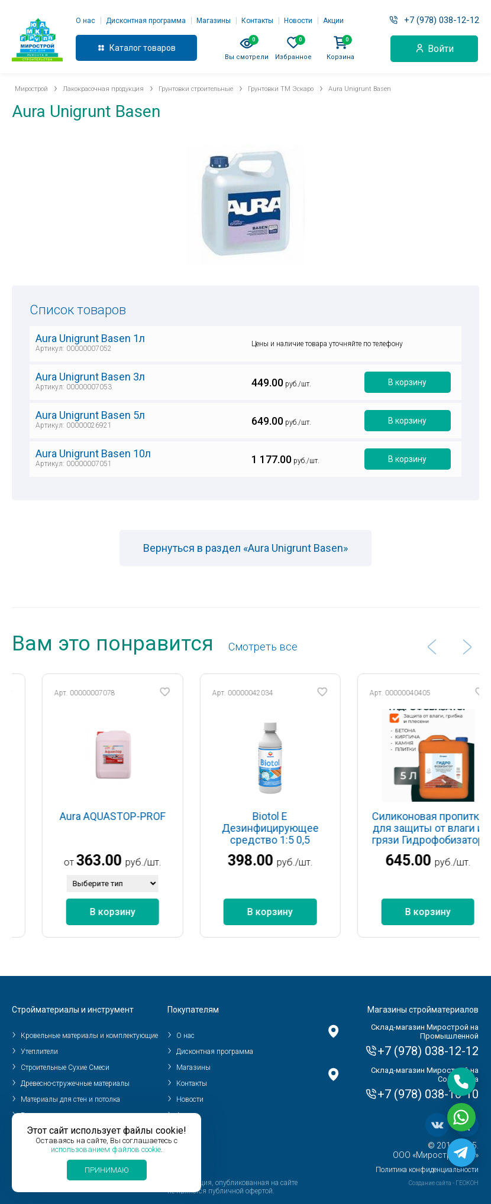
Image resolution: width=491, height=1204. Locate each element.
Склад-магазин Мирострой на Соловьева (425, 1074)
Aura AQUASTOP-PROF (133, 816)
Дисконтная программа (146, 20)
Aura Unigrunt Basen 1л (90, 338)
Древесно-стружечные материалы (75, 1083)
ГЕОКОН (467, 1183)
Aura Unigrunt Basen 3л (90, 376)
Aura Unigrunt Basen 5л (90, 415)
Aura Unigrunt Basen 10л (93, 453)
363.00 (119, 860)
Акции (333, 20)
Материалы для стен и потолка (70, 1099)
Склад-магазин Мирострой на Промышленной (425, 1031)
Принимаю (107, 1170)
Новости (298, 20)
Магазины (213, 20)
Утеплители (39, 1051)
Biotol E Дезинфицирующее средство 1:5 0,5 (291, 828)
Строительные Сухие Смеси (65, 1067)
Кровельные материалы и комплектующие (89, 1035)
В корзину (407, 382)
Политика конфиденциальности (427, 1170)
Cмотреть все (263, 646)
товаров (159, 48)
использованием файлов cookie (106, 1149)
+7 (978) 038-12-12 (441, 20)
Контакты (257, 20)
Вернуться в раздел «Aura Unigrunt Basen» (245, 548)
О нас (85, 20)
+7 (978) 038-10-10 (428, 1094)
